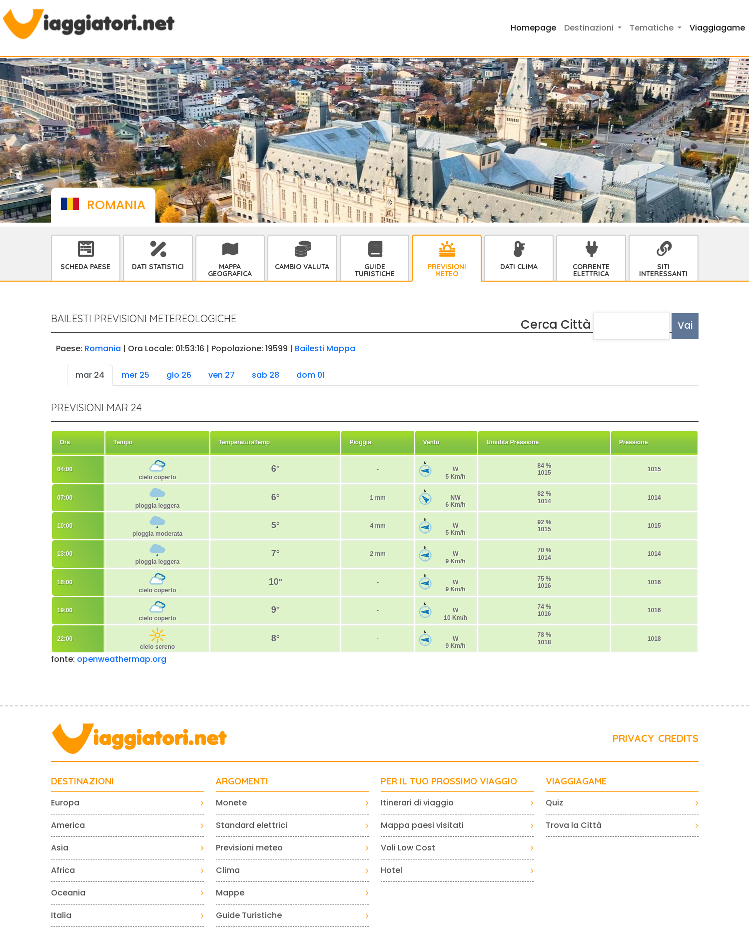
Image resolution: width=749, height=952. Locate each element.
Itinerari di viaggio (417, 802)
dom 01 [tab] (310, 375)
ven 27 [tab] (221, 375)
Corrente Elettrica (591, 270)
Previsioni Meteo (447, 270)
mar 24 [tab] (89, 375)
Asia (59, 847)
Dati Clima (519, 266)
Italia (61, 915)
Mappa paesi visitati (422, 825)
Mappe (230, 892)
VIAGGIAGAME (576, 781)
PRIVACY (633, 738)
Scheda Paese (85, 266)
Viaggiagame (717, 28)
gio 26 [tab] (178, 375)
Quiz (554, 802)
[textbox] (631, 326)
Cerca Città (556, 324)
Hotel (391, 870)
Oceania (68, 892)
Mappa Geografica (230, 270)
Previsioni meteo (249, 847)
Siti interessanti (663, 270)
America (68, 825)
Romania (102, 348)
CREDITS (678, 738)
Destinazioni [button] (590, 28)
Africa (63, 870)
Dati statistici (158, 266)
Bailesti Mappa (325, 348)
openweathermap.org (121, 659)
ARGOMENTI (242, 781)
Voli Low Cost (408, 847)
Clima (228, 870)
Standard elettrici (251, 825)
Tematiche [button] (653, 28)
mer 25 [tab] (135, 375)
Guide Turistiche (375, 270)
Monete (231, 802)
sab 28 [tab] (265, 375)
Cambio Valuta (302, 266)
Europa (65, 802)
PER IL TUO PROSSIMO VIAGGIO (449, 781)
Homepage (533, 28)
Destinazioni (82, 781)
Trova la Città (574, 825)
